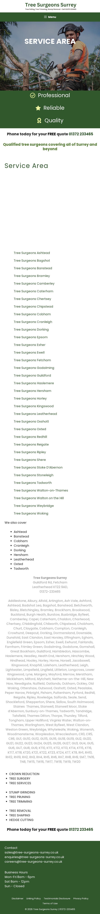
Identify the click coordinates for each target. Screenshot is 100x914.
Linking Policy (33, 898)
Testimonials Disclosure (57, 898)
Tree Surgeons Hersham (33, 391)
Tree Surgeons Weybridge (34, 506)
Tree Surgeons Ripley (30, 452)
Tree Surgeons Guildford (33, 375)
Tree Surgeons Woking (31, 513)
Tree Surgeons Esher (30, 345)
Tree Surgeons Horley (30, 398)
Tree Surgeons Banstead (33, 268)
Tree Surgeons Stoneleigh (34, 475)
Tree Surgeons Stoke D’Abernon (38, 467)
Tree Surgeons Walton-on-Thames (41, 490)
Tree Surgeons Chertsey (33, 299)
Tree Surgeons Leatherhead (36, 414)
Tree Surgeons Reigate (32, 444)
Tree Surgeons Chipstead (34, 306)
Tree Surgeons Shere (30, 460)
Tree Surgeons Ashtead (32, 253)
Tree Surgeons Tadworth (33, 483)
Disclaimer (17, 898)
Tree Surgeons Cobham (33, 314)
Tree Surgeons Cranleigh (33, 322)
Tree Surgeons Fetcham (33, 360)
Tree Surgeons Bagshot (32, 260)
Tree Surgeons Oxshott (32, 421)
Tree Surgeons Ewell (29, 352)
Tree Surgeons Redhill (31, 437)
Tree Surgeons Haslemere (34, 383)
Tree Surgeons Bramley (32, 276)
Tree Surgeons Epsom (31, 337)
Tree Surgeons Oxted (30, 429)
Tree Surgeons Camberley (34, 283)
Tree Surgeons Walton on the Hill (39, 498)
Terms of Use (50, 903)
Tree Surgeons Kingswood (34, 406)
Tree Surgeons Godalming (34, 368)
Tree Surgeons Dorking (32, 329)
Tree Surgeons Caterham (34, 291)
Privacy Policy (80, 898)
